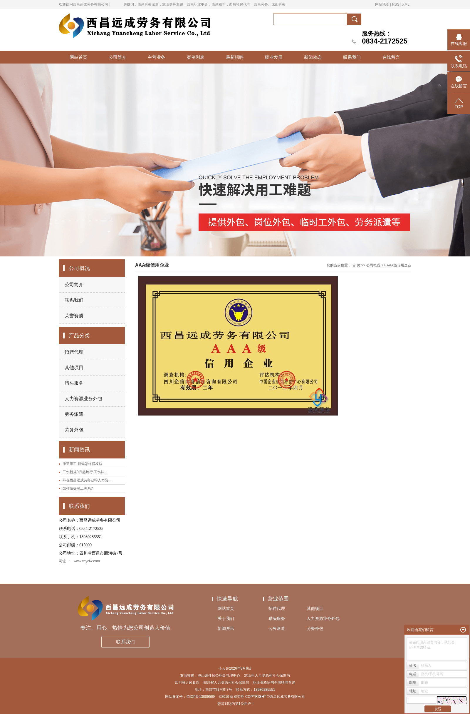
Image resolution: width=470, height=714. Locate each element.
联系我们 (352, 57)
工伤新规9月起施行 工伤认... (85, 472)
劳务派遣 (74, 414)
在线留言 (391, 57)
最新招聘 (235, 57)
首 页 (356, 265)
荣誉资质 (74, 315)
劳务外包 (74, 429)
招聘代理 (74, 351)
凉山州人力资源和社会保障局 (267, 675)
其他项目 (74, 367)
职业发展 (274, 57)
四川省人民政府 (187, 682)
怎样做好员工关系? (78, 488)
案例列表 (195, 57)
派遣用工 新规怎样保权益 (82, 464)
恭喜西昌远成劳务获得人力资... (87, 480)
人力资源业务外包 (83, 398)
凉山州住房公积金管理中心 (219, 675)
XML (405, 4)
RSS (396, 4)
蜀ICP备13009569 (200, 697)
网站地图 (382, 4)
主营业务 (156, 57)
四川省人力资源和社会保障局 (226, 682)
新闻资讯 (226, 628)
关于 (226, 618)
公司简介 (117, 57)
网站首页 (78, 57)
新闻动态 (313, 57)
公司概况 (373, 265)
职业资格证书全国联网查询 (274, 682)
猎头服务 (74, 383)
